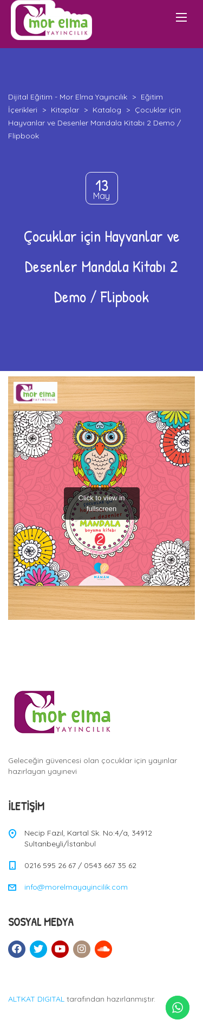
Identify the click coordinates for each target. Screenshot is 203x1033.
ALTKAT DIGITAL (36, 999)
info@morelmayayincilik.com (76, 887)
